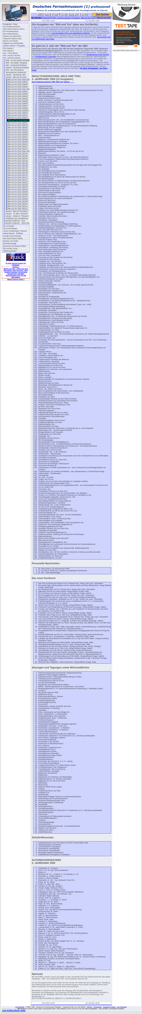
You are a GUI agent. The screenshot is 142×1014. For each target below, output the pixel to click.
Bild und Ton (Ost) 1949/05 (18, 101)
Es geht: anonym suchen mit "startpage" (16, 264)
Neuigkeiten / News (10, 24)
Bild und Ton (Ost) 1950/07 (18, 137)
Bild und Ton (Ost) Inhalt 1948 (19, 80)
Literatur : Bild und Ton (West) (16, 211)
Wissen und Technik (10, 41)
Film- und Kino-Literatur (12, 58)
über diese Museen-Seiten (13, 238)
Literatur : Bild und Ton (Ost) (15, 77)
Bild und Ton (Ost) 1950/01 (18, 123)
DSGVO (89, 1007)
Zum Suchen (102, 14)
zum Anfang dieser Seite (14, 1010)
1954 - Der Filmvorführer (14, 70)
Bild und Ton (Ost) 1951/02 (18, 156)
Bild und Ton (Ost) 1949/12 (18, 118)
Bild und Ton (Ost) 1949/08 (18, 108)
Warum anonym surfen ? (15, 279)
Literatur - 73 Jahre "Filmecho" (16, 214)
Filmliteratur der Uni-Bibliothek (16, 218)
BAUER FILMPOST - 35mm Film (17, 223)
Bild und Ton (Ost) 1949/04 (18, 99)
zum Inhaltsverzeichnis (11, 27)
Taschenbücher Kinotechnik (15, 72)
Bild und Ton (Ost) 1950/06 (18, 135)
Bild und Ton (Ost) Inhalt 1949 (19, 89)
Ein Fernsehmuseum (11, 31)
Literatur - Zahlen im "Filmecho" (17, 216)
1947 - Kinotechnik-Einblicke (16, 65)
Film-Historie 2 (8, 51)
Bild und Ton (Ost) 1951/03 (18, 159)
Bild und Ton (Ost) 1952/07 (18, 197)
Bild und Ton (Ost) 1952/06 (18, 194)
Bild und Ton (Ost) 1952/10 (18, 204)
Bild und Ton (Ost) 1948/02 (18, 84)
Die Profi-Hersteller (10, 229)
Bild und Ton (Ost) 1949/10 (18, 113)
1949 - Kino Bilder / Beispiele (16, 63)
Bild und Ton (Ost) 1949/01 (18, 92)
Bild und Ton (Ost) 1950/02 (18, 125)
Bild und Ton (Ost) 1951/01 (18, 154)
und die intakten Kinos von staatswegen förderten (70, 33)
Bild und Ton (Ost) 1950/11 (18, 147)
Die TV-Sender (8, 226)
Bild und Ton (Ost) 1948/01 (18, 82)
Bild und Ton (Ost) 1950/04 (18, 130)
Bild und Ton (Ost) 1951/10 (18, 175)
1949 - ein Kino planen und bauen (18, 60)
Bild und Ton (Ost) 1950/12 (18, 149)
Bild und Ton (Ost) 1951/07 (18, 168)
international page (9, 243)
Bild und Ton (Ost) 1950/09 (18, 142)
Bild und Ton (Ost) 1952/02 (18, 185)
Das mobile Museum (10, 34)
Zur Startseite (19, 1007)
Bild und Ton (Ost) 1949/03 (18, 96)
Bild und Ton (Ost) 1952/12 (18, 209)
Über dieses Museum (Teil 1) (13, 29)
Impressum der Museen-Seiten (14, 246)
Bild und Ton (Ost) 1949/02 (18, 94)
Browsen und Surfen (10, 241)
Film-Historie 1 (8, 48)
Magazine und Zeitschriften (13, 43)
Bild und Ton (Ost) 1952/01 (18, 182)
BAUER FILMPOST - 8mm (15, 221)
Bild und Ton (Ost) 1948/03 (18, 87)
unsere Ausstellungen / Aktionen (15, 231)
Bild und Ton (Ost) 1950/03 (18, 128)
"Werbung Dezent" (10, 251)
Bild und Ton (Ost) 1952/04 (18, 190)
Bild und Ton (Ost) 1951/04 (18, 161)
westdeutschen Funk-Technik (97, 55)
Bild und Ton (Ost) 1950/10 (18, 144)
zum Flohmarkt (121, 1007)
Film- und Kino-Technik (11, 56)
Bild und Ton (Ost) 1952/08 (18, 199)
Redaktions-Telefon (109, 1007)
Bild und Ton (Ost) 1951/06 (18, 166)
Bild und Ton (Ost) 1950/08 (18, 139)
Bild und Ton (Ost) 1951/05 (18, 163)
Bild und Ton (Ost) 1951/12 (18, 180)
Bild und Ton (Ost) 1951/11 (18, 178)
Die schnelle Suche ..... (11, 249)
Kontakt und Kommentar (12, 236)
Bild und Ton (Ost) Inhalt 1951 (19, 151)
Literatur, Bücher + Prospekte (14, 46)
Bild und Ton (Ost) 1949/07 (18, 106)
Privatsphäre (98, 1007)
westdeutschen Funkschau (46, 57)
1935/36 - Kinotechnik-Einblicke (17, 68)
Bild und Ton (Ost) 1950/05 (18, 132)
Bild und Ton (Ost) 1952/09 (18, 201)
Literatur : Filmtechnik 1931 (15, 75)
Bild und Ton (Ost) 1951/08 (18, 170)
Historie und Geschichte (12, 36)
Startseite (46, 18)
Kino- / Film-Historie (10, 53)
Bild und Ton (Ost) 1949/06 (18, 104)
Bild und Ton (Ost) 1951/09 (18, 173)
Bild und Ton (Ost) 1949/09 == (19, 111)
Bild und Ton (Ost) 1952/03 (18, 187)
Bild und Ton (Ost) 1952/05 (18, 192)
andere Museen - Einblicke (13, 233)
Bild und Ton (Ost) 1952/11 (18, 206)
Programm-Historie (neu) (12, 39)
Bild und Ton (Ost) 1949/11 (18, 115)
